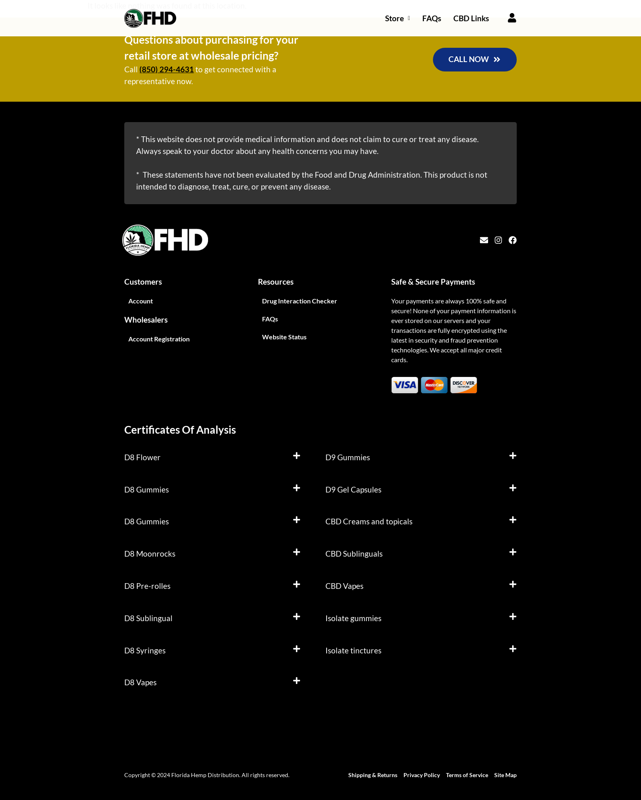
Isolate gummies (353, 618)
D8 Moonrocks (149, 553)
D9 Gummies (347, 457)
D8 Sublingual (148, 618)
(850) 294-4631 (166, 69)
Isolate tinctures (353, 650)
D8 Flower (142, 457)
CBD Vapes (344, 586)
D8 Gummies (146, 489)
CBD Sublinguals (354, 553)
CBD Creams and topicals (368, 521)
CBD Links (471, 18)
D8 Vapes (140, 682)
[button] (212, 458)
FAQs (431, 18)
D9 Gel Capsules (353, 489)
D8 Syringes (145, 650)
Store (397, 18)
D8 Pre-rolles (147, 586)
